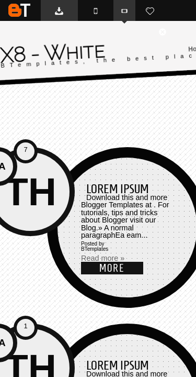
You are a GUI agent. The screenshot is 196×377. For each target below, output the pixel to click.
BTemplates (19, 10)
